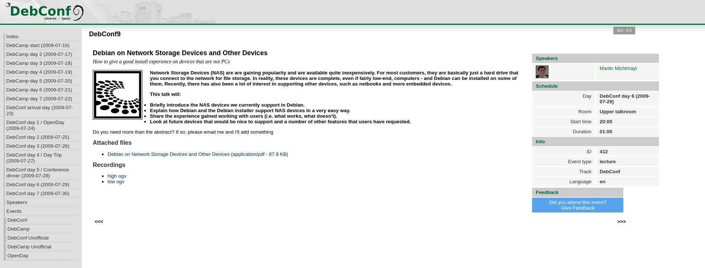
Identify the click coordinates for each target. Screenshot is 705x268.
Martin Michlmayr (618, 68)
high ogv (117, 176)
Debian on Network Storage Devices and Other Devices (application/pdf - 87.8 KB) (198, 154)
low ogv (116, 181)
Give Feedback (577, 208)
